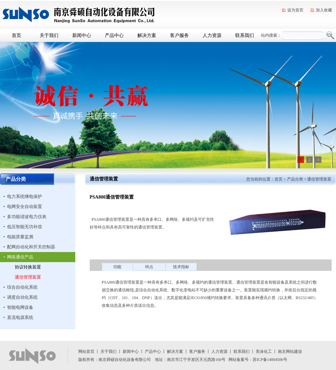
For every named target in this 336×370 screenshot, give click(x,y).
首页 (16, 35)
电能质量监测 (20, 236)
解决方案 (146, 35)
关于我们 (49, 35)
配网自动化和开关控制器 (31, 246)
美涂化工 (264, 351)
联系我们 (244, 35)
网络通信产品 (20, 256)
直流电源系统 (20, 317)
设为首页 (295, 10)
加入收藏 (324, 10)
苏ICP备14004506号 (270, 359)
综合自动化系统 (22, 287)
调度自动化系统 (22, 297)
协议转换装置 (28, 267)
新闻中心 (81, 35)
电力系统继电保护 (24, 196)
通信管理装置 (28, 277)
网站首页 (86, 351)
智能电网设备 (20, 307)
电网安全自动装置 (24, 206)
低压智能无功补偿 (24, 226)
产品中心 (114, 35)
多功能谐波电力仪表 (26, 216)
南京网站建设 (290, 351)
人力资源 (212, 35)
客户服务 (179, 35)
